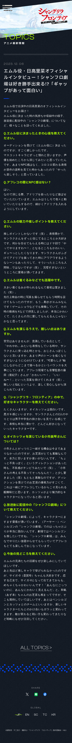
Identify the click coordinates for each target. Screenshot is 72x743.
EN (27, 714)
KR (53, 714)
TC (45, 714)
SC (36, 714)
